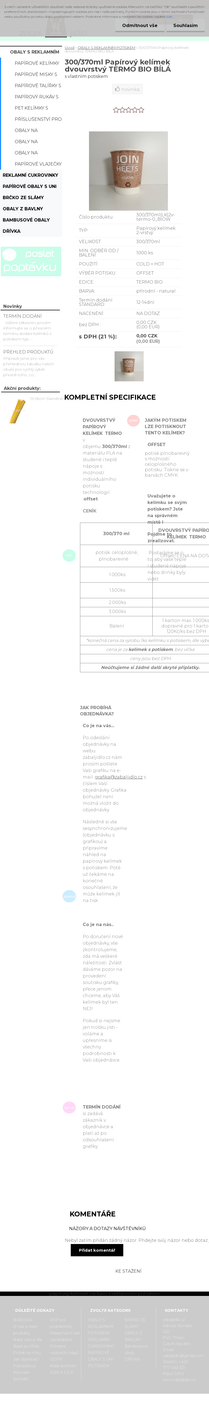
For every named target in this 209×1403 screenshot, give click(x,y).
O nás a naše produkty (25, 1330)
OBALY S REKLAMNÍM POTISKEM (34, 53)
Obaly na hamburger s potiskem (32, 143)
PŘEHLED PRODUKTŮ (28, 352)
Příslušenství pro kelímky (38, 121)
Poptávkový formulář (24, 1369)
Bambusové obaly (26, 220)
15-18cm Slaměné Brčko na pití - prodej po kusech (55, 398)
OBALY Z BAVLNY (23, 208)
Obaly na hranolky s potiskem (29, 154)
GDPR (56, 1359)
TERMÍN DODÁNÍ (22, 316)
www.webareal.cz (126, 1398)
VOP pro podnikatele (61, 1323)
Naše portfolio (26, 1346)
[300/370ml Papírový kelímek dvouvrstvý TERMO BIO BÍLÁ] (128, 352)
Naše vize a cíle (27, 1339)
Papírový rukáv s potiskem (37, 98)
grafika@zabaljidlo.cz (119, 777)
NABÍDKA (22, 1319)
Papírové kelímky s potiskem (37, 65)
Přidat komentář (97, 1250)
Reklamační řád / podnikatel (64, 1336)
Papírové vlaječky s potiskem (38, 165)
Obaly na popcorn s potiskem (28, 132)
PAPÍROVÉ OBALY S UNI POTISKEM (30, 188)
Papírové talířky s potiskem (38, 87)
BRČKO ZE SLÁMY (23, 197)
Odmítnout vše (140, 25)
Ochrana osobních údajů (64, 1349)
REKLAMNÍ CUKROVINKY (30, 175)
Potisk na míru (27, 1352)
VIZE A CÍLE (61, 1372)
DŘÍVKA (11, 231)
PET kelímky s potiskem (31, 109)
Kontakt (20, 1379)
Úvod (69, 47)
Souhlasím (185, 25)
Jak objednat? (26, 1359)
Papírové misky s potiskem (36, 76)
